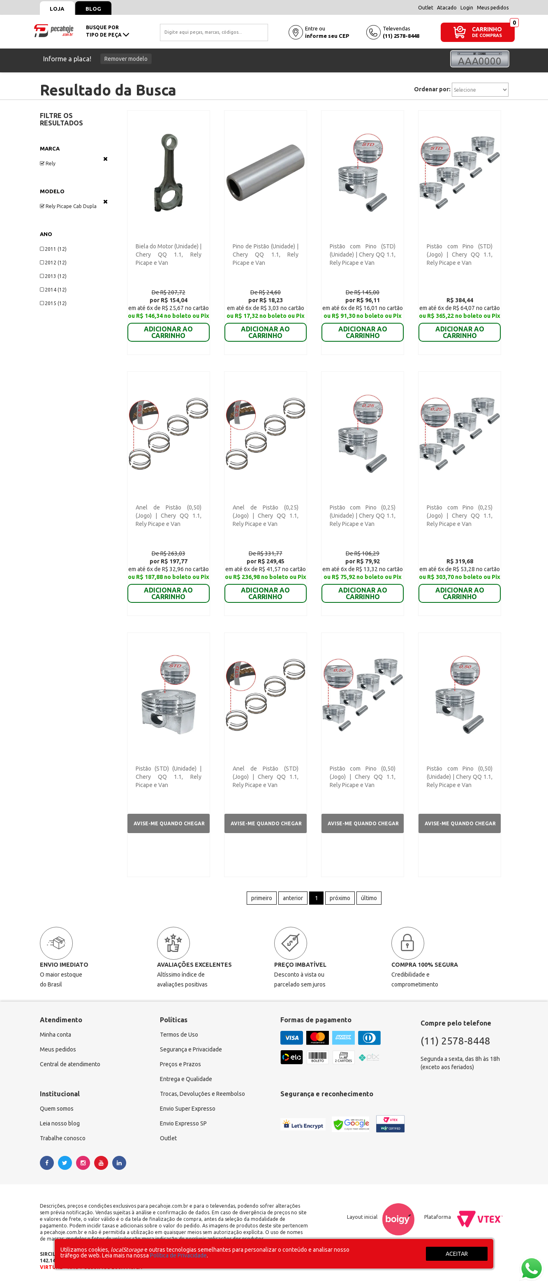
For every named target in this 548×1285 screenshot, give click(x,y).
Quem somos (57, 1109)
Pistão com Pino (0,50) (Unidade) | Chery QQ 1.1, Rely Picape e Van (460, 776)
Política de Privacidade (178, 1255)
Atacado (447, 7)
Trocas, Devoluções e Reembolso (202, 1094)
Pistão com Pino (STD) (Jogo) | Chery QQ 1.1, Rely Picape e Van (460, 254)
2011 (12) (53, 249)
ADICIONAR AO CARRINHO (168, 326)
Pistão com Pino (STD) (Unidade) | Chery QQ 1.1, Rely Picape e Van (362, 254)
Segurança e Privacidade (191, 1050)
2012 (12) (53, 262)
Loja (57, 9)
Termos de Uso (179, 1035)
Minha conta (55, 1035)
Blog (94, 9)
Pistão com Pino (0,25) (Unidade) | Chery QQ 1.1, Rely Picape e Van (362, 515)
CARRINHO (487, 29)
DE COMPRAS (487, 35)
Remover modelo (126, 59)
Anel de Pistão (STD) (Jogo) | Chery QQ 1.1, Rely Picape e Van (265, 776)
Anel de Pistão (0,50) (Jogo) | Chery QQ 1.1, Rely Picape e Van (168, 515)
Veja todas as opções (105, 159)
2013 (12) (53, 276)
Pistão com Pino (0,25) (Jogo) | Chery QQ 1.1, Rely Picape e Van (460, 515)
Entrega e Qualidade (186, 1079)
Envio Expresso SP (183, 1124)
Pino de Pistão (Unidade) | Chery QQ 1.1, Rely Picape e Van (265, 254)
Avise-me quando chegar (169, 823)
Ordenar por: (432, 89)
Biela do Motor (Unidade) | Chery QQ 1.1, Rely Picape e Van (168, 254)
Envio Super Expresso (187, 1109)
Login (466, 7)
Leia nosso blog (60, 1124)
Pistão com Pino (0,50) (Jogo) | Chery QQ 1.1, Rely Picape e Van (362, 776)
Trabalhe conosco (63, 1138)
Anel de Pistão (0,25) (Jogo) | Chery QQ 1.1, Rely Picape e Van (265, 515)
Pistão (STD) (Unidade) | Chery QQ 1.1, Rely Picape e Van (168, 776)
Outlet (425, 7)
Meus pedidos (493, 7)
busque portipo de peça (107, 31)
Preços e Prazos (180, 1064)
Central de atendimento (70, 1064)
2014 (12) (53, 289)
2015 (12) (53, 303)
